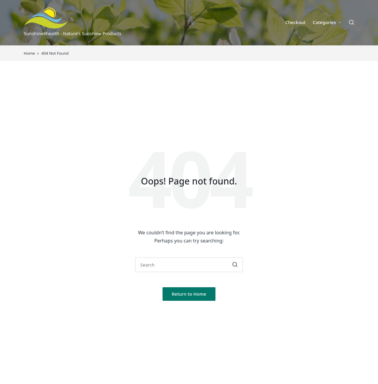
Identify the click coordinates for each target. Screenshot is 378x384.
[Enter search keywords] (189, 264)
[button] (235, 264)
